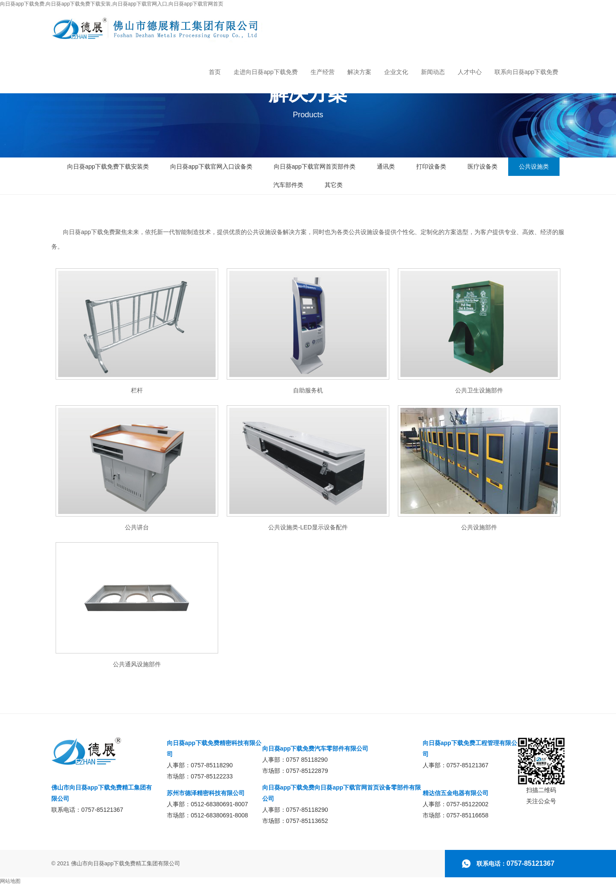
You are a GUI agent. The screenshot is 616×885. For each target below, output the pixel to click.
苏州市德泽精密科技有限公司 (206, 793)
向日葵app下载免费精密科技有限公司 (214, 748)
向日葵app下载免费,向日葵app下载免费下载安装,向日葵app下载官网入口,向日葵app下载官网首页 (111, 4)
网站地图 (10, 881)
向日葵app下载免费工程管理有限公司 (470, 748)
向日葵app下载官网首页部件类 (314, 166)
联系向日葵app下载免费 (526, 71)
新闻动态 (433, 71)
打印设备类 (431, 166)
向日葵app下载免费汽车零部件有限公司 (315, 748)
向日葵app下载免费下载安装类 (108, 166)
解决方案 (359, 71)
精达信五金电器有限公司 (456, 793)
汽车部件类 (288, 184)
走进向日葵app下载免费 (265, 71)
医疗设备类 (483, 166)
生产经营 (323, 71)
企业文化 (396, 71)
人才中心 (470, 71)
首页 (215, 71)
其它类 (334, 184)
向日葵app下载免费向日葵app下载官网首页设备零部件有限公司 (341, 793)
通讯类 (386, 166)
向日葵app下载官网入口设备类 (211, 166)
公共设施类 (534, 166)
